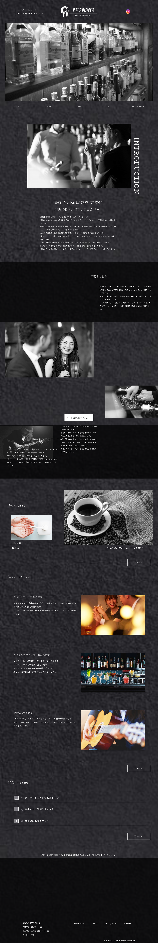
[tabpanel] (79, 156)
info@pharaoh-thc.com (32, 13)
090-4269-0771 (28, 10)
